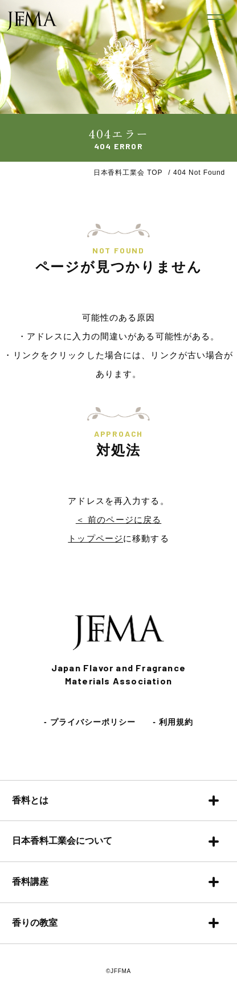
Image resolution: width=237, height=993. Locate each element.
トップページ (95, 538)
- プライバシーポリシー (90, 722)
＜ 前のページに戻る (118, 519)
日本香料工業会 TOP (128, 173)
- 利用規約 (173, 722)
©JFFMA (118, 971)
